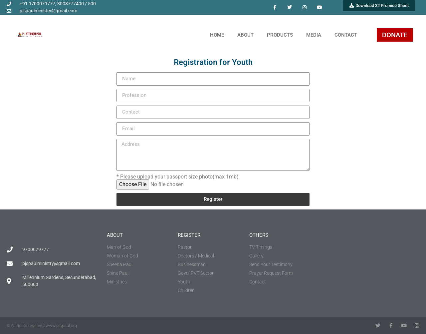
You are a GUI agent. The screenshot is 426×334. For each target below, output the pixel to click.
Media (313, 35)
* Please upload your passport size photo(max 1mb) (177, 176)
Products (280, 35)
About (245, 35)
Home (217, 35)
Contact (345, 35)
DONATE (394, 35)
